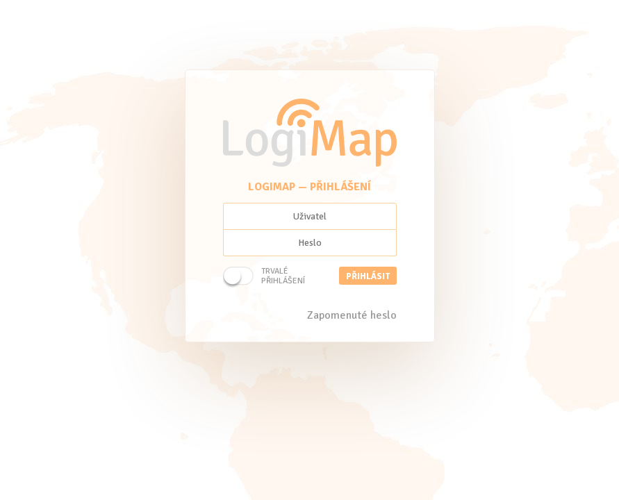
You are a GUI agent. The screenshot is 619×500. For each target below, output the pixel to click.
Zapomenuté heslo (352, 315)
